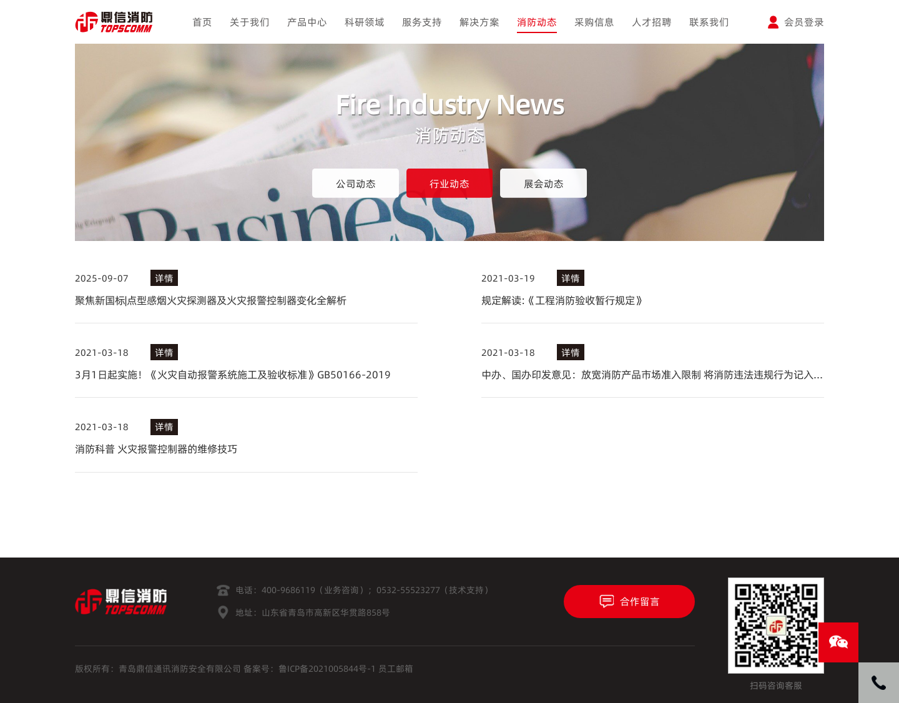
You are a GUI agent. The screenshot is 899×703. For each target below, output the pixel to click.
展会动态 (544, 183)
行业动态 (449, 183)
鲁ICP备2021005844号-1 (327, 668)
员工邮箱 (395, 668)
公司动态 (356, 183)
